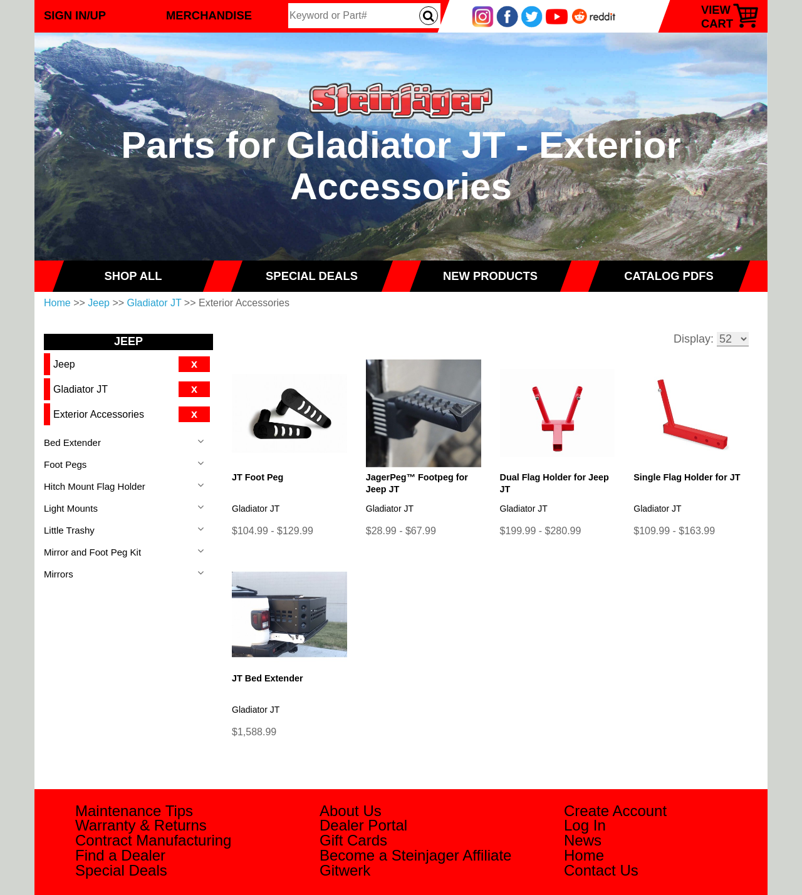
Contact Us (601, 870)
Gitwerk (345, 870)
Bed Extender (72, 442)
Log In (585, 825)
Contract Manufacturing (153, 840)
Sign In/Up (75, 15)
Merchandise (209, 15)
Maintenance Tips (134, 810)
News (583, 840)
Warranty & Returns (141, 825)
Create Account (615, 810)
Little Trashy (69, 530)
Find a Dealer (120, 855)
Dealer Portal (363, 825)
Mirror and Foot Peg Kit (92, 552)
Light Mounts (71, 508)
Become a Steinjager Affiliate (415, 855)
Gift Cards (353, 840)
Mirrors (58, 574)
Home (57, 302)
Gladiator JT (154, 302)
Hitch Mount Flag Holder (94, 486)
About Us (351, 810)
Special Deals (121, 870)
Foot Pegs (65, 464)
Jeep (99, 302)
